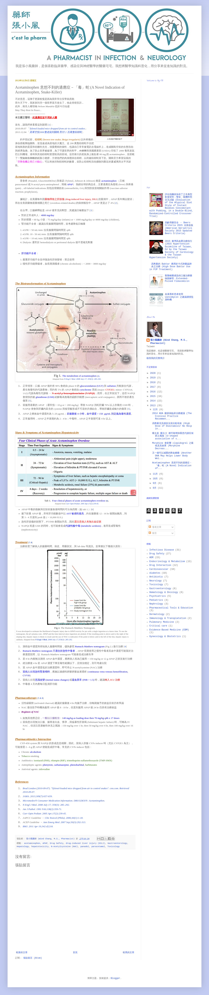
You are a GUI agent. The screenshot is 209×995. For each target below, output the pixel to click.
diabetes (154, 573)
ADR (151, 557)
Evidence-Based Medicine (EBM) (169, 630)
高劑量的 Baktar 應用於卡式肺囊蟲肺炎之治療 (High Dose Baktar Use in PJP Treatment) (170, 267)
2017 (153, 387)
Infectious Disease (161, 550)
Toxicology (114, 846)
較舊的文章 (128, 952)
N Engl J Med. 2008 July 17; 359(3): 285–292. (46, 804)
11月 (156, 474)
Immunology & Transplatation (167, 618)
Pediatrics (156, 600)
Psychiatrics (157, 596)
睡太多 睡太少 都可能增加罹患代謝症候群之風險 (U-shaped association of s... (172, 436)
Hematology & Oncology (163, 592)
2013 (153, 405)
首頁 (75, 952)
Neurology (155, 581)
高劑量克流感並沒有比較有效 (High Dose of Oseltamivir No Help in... (172, 426)
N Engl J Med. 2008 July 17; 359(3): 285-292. (82, 379)
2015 (153, 396)
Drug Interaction (160, 565)
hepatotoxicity (40, 846)
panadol (84, 846)
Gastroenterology (117, 843)
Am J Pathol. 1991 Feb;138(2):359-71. (42, 809)
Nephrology (156, 604)
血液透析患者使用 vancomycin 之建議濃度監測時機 (179, 297)
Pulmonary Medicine (161, 622)
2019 (153, 377)
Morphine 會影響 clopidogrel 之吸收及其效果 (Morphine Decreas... (172, 446)
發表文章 (155, 527)
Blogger (115, 978)
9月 (155, 483)
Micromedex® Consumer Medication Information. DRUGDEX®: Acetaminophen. (64, 800)
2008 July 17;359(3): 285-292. (54, 640)
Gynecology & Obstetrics (165, 636)
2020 (153, 373)
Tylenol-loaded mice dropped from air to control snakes (57, 128)
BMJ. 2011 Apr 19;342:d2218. (38, 826)
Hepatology (23, 846)
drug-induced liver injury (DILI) (85, 843)
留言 (153, 533)
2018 (153, 382)
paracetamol (98, 846)
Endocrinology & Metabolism (167, 561)
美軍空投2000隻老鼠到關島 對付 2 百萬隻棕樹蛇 (56, 132)
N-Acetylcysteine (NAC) (64, 846)
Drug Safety (56, 843)
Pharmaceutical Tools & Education (171, 608)
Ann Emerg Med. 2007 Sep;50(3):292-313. (64, 822)
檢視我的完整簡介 (156, 358)
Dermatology (156, 614)
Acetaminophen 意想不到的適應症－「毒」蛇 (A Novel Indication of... (172, 466)
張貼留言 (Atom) (32, 958)
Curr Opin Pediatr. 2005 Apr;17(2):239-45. (82, 504)
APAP (45, 843)
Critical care (158, 626)
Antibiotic (156, 577)
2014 (153, 401)
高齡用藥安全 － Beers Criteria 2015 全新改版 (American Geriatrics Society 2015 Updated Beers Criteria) (179, 228)
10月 (156, 478)
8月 (155, 488)
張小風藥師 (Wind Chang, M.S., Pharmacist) (169, 342)
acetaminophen (32, 843)
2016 (153, 392)
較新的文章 (21, 952)
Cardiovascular (158, 569)
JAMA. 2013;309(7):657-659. (37, 796)
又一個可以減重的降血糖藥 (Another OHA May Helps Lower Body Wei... (172, 456)
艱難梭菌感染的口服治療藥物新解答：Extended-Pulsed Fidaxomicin (178, 278)
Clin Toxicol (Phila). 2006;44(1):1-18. (64, 817)
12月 (156, 409)
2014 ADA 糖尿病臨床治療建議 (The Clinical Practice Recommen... (172, 416)
